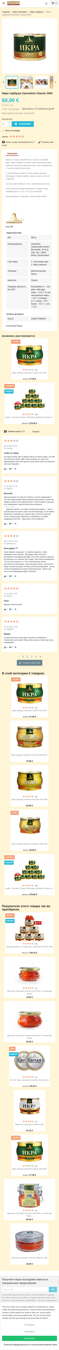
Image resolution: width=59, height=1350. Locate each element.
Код (7, 227)
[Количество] (5, 124)
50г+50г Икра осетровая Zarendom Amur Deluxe (29, 1080)
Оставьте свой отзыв (29, 663)
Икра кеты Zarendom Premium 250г (29, 1124)
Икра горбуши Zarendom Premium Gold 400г (29, 799)
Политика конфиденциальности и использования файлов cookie (30, 1345)
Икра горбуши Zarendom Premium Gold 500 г (29, 755)
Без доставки (14, 109)
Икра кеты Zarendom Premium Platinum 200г (29, 1258)
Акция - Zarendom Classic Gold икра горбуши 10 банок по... (29, 417)
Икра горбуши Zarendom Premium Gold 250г (29, 844)
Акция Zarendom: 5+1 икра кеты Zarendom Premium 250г (29, 947)
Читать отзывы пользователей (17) (18, 142)
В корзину (22, 124)
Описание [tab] (12, 153)
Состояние (11, 326)
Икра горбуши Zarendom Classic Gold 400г (29, 373)
